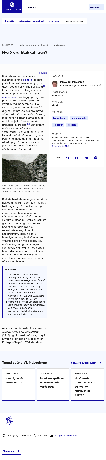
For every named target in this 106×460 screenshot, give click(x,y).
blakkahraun (59, 118)
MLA (67, 146)
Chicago (55, 146)
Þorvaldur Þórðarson (72, 81)
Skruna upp (11, 451)
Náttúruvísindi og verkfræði (31, 21)
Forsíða (10, 21)
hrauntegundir (79, 118)
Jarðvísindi (54, 21)
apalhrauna (9, 97)
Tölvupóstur (66, 435)
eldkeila (28, 79)
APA (62, 146)
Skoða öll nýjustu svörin (86, 363)
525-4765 (42, 435)
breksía (72, 124)
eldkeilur (58, 124)
